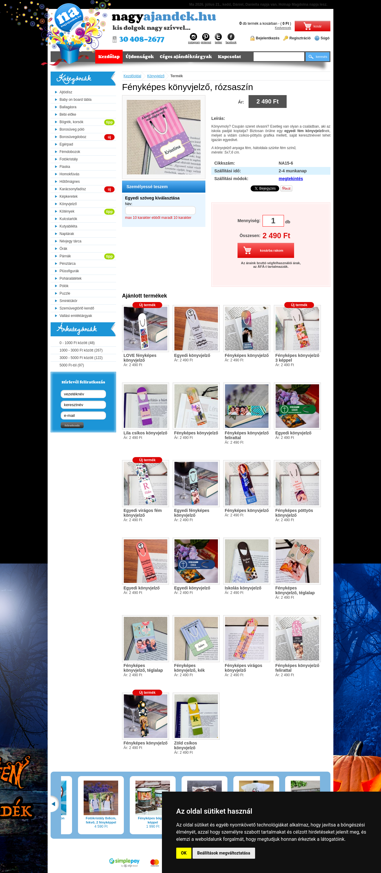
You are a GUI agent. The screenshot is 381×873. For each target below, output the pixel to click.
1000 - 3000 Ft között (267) (81, 350)
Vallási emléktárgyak (76, 316)
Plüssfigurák (69, 271)
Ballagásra (68, 107)
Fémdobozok (70, 152)
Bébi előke (68, 114)
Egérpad (66, 144)
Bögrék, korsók (71, 122)
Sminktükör (68, 301)
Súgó (325, 38)
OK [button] (184, 853)
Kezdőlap (109, 56)
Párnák (65, 256)
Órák (63, 249)
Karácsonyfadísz (73, 189)
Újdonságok (140, 56)
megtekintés (291, 178)
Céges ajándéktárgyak (186, 56)
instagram (194, 38)
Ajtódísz (66, 92)
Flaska (65, 167)
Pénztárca (68, 263)
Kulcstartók (68, 219)
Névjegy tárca (70, 241)
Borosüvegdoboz (73, 137)
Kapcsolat (229, 56)
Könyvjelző (68, 204)
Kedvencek (283, 28)
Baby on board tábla (75, 99)
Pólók (64, 286)
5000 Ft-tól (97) (72, 365)
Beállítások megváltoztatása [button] (223, 853)
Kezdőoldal (132, 76)
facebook (231, 38)
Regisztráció (299, 38)
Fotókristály (69, 159)
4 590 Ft (112, 805)
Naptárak (67, 234)
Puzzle (65, 293)
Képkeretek (69, 196)
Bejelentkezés (267, 38)
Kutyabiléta (68, 226)
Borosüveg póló (72, 129)
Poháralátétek (71, 278)
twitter (218, 38)
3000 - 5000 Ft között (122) (81, 358)
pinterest (206, 38)
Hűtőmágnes (70, 181)
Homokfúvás (69, 174)
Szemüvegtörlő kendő (77, 308)
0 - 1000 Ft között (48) (77, 343)
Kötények (67, 211)
